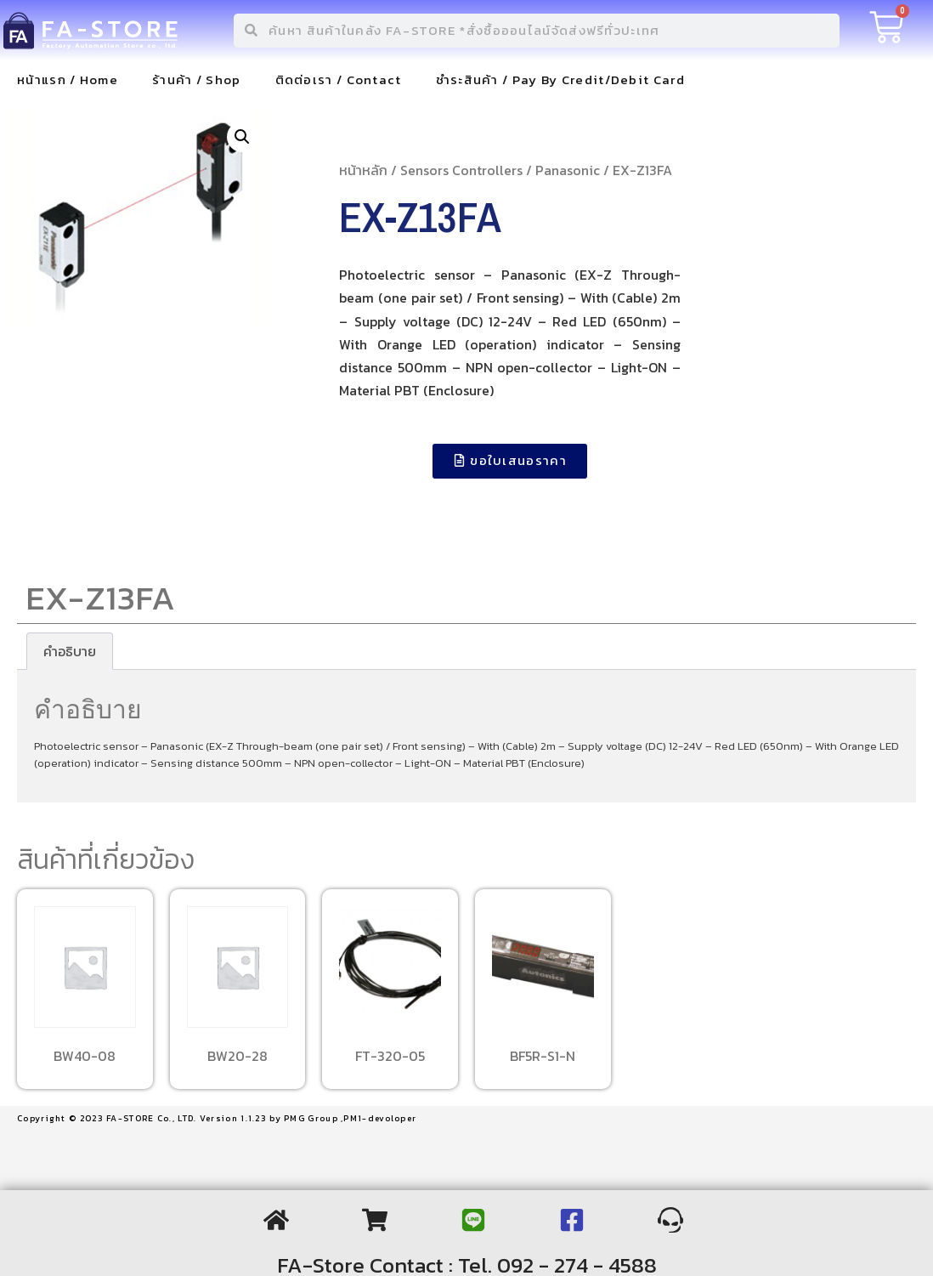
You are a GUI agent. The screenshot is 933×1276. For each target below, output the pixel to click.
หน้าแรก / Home (67, 79)
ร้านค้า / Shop (196, 79)
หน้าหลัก (363, 170)
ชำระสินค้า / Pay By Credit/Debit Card (560, 79)
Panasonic (567, 170)
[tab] (69, 651)
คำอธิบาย (69, 651)
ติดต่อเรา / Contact (338, 79)
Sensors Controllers (461, 170)
